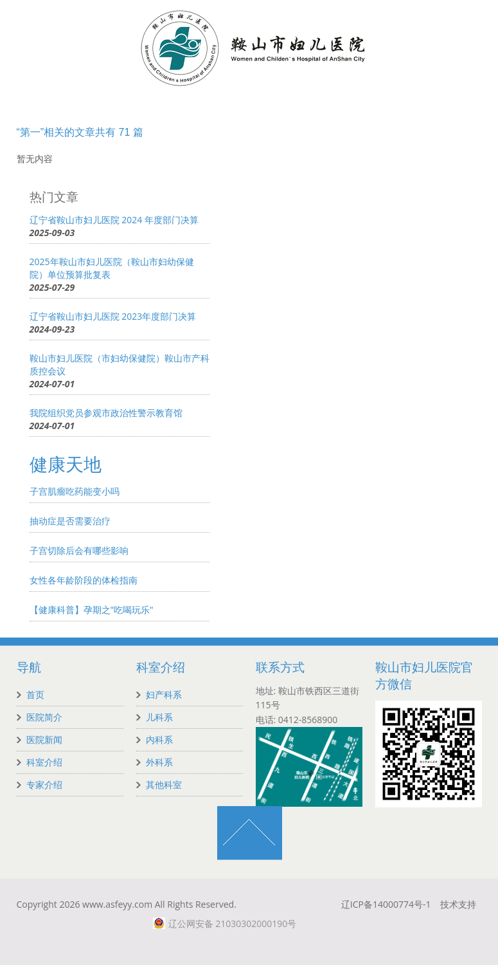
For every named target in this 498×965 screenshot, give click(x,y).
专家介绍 (44, 784)
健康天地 (66, 465)
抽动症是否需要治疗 (70, 521)
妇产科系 (164, 694)
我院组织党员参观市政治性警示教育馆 (106, 413)
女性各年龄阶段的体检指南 (84, 580)
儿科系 (159, 717)
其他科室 (164, 784)
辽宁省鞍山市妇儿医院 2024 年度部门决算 (114, 220)
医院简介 (44, 717)
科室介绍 (44, 762)
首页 (35, 694)
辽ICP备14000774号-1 (386, 904)
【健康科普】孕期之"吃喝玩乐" (92, 609)
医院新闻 (44, 739)
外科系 (159, 762)
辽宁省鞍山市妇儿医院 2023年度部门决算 (113, 316)
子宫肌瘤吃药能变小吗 (75, 491)
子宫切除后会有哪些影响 (79, 550)
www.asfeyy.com (117, 904)
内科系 (159, 739)
